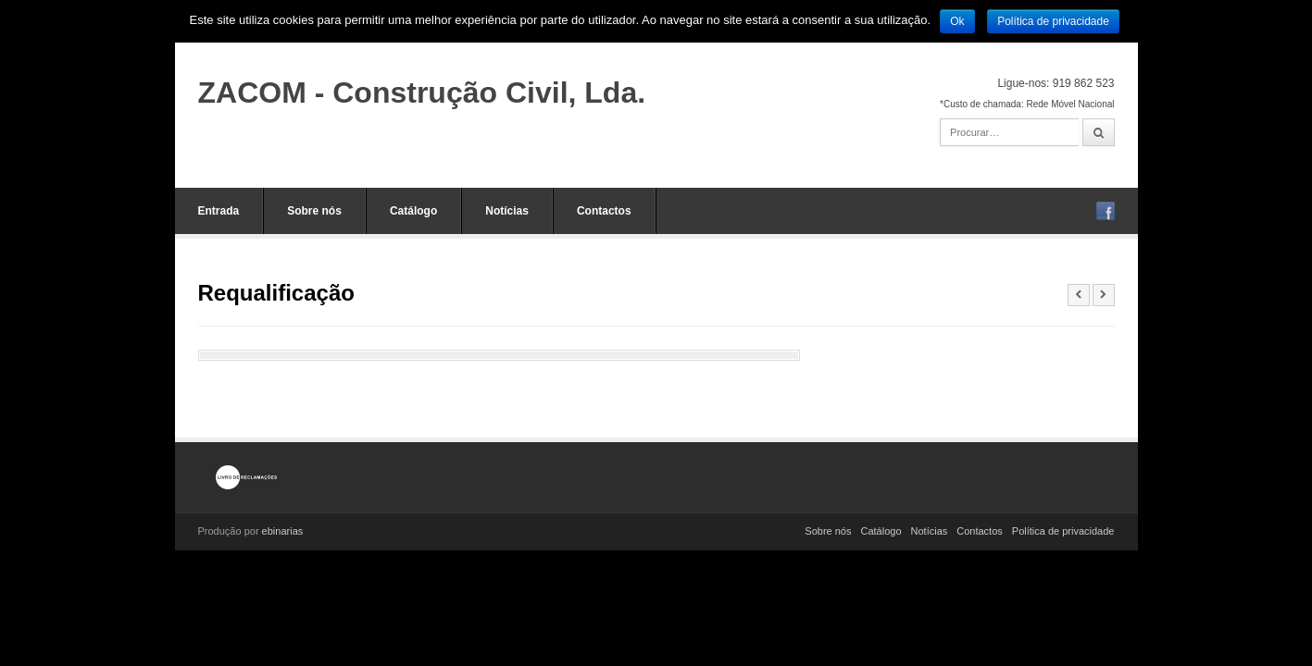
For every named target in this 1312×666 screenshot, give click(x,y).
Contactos (604, 210)
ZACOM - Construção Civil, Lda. (422, 92)
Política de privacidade (1063, 530)
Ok (957, 21)
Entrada (219, 210)
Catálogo (413, 210)
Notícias (507, 210)
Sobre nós (314, 210)
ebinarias (283, 530)
